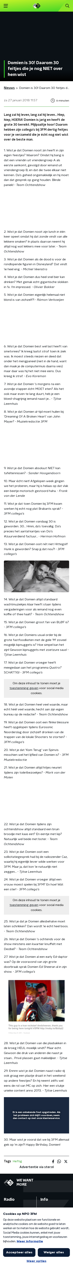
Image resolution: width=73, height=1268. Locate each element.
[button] (6, 5)
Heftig (17, 1161)
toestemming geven (24, 688)
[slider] (36, 1126)
